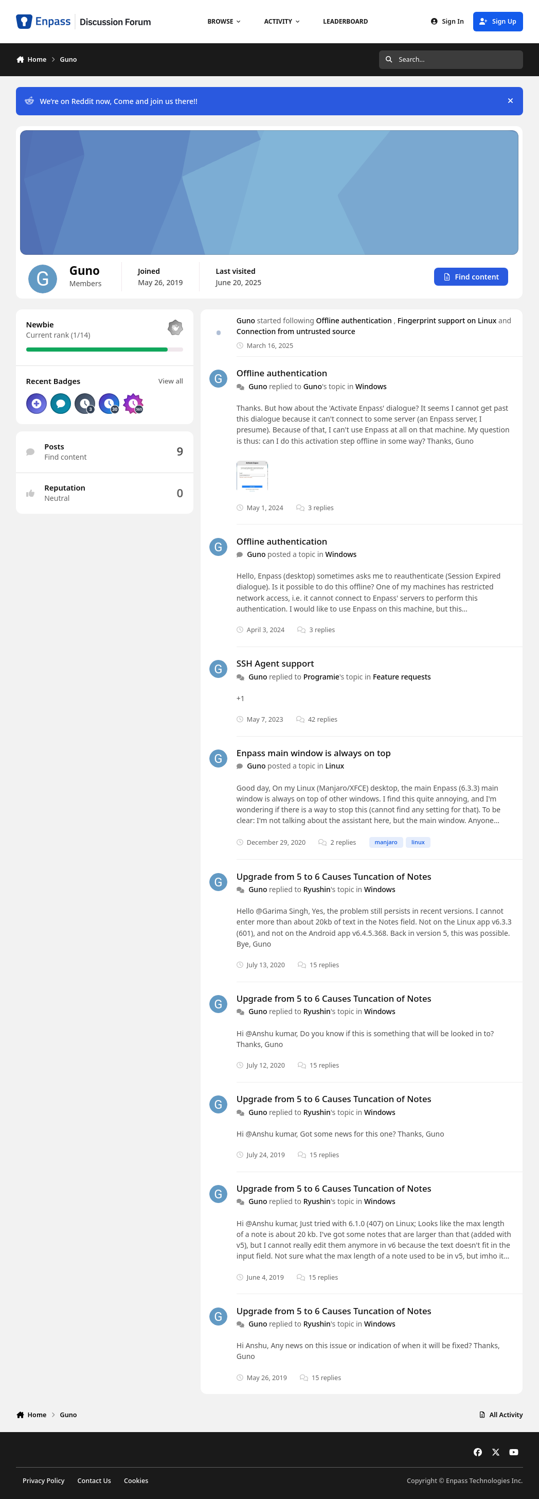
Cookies (136, 1480)
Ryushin (317, 889)
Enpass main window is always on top (314, 753)
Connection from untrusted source (296, 331)
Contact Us (94, 1480)
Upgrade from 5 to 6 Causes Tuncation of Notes (334, 876)
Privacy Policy (43, 1480)
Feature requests (402, 676)
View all (171, 381)
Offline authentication (355, 320)
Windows (371, 386)
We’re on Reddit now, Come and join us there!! (111, 101)
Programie (321, 676)
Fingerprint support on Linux (448, 320)
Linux (335, 766)
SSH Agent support (275, 663)
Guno (246, 320)
